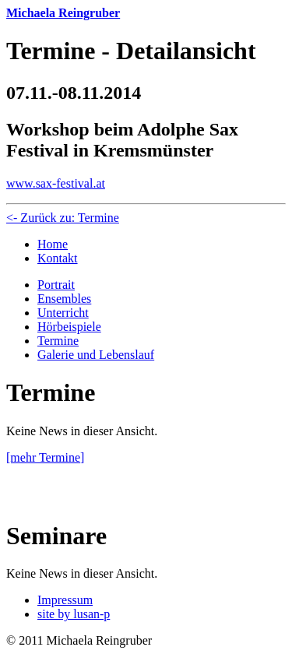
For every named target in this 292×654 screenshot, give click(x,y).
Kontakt (57, 258)
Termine (58, 340)
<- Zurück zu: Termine (62, 217)
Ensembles (64, 298)
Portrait (56, 284)
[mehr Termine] (45, 457)
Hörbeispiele (69, 326)
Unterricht (63, 312)
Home (52, 244)
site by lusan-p (73, 614)
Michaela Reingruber (63, 12)
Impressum (65, 600)
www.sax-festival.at (55, 183)
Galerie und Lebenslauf (95, 354)
